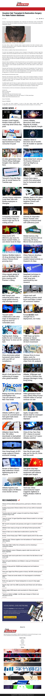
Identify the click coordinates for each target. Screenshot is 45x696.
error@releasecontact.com (7, 104)
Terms (22, 643)
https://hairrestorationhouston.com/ (13, 96)
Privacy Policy (22, 645)
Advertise (22, 641)
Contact (22, 642)
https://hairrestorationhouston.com (20, 49)
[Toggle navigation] (22, 9)
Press (22, 639)
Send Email (7, 92)
